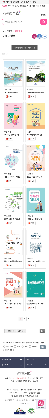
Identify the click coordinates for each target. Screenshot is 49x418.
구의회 (22, 6)
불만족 (34, 346)
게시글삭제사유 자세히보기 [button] (24, 48)
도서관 (26, 6)
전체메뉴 (43, 12)
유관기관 (11, 365)
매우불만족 (10, 350)
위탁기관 (36, 365)
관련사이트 (36, 359)
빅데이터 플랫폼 (40, 6)
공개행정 (9, 31)
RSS (41, 378)
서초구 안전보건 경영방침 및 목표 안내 (24, 381)
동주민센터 (11, 6)
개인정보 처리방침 (19, 378)
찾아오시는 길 (33, 378)
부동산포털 (32, 6)
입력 (42, 347)
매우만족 (9, 346)
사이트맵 (8, 378)
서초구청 (4, 6)
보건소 (17, 6)
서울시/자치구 (11, 359)
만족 (18, 346)
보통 (25, 346)
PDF (8, 96)
